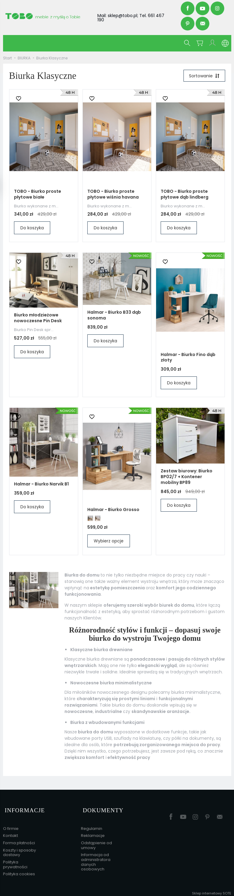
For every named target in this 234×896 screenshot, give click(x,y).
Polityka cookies (19, 870)
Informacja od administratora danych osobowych (95, 858)
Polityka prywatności (15, 861)
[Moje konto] (213, 43)
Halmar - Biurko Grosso (113, 510)
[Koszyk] (200, 43)
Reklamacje (93, 832)
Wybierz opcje (109, 542)
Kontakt (10, 832)
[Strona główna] (48, 16)
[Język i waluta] (225, 43)
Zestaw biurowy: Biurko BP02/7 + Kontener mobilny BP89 (186, 477)
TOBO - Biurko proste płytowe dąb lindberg (184, 195)
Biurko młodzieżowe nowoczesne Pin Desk (38, 319)
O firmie (11, 825)
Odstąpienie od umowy (96, 842)
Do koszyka (32, 229)
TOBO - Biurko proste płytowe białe (37, 195)
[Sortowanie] (203, 76)
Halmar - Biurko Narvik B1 (41, 485)
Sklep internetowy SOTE (211, 889)
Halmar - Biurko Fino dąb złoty (188, 358)
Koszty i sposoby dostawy (19, 849)
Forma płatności (19, 839)
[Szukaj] (188, 43)
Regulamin (91, 825)
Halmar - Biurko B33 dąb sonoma (114, 316)
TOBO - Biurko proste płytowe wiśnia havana (113, 195)
